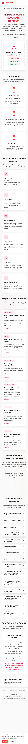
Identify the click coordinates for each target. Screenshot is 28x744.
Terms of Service (13, 690)
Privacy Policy (22, 690)
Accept (5, 741)
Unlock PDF (7, 3)
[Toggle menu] (24, 2)
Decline (12, 741)
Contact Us (14, 694)
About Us (5, 690)
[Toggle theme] (20, 2)
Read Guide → (8, 330)
